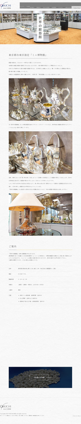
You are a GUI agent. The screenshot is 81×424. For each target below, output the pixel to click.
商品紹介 (31, 7)
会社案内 (24, 7)
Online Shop (75, 7)
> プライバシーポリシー (75, 416)
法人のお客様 (40, 7)
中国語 (79, 3)
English (72, 3)
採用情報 (48, 7)
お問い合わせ (64, 7)
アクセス (56, 7)
